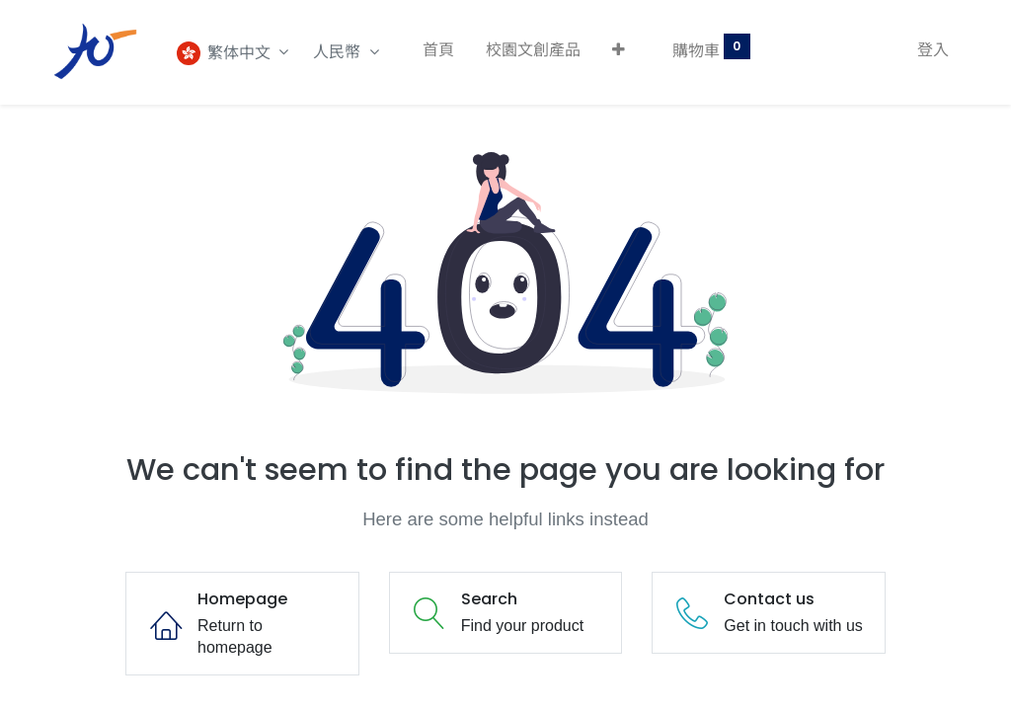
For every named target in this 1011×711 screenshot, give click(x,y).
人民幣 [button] (338, 51)
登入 (933, 50)
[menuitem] (438, 50)
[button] (618, 50)
